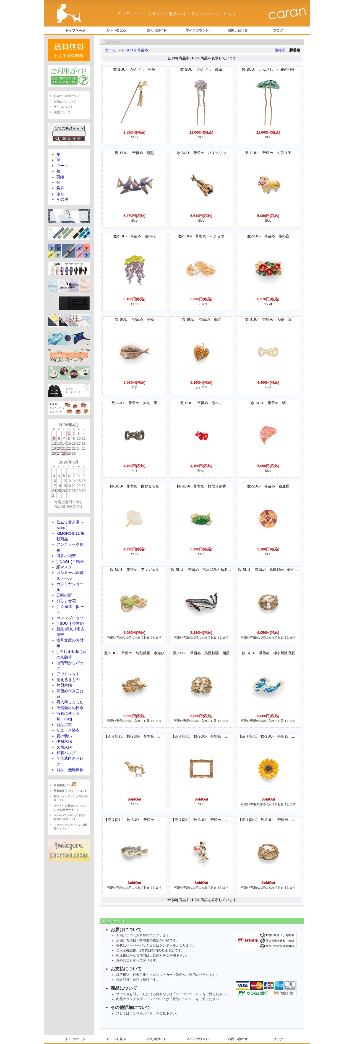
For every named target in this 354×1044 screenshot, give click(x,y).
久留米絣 (64, 747)
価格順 (280, 50)
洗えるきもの (68, 680)
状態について (182, 999)
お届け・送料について (67, 95)
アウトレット (68, 674)
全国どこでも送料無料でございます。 (144, 935)
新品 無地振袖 (70, 770)
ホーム (110, 50)
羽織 (60, 177)
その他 (62, 199)
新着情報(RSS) (65, 785)
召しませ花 (66, 601)
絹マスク (64, 567)
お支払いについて (65, 101)
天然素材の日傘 (70, 708)
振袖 (60, 194)
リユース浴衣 (68, 730)
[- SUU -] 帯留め (135, 50)
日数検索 (156, 955)
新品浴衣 (64, 725)
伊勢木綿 (64, 742)
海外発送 (122, 960)
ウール (62, 166)
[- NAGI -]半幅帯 (70, 562)
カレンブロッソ (70, 618)
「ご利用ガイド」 (142, 1013)
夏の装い (64, 736)
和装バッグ (66, 753)
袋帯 (60, 188)
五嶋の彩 (64, 595)
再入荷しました (70, 702)
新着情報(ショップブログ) (70, 790)
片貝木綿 (64, 685)
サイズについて (187, 994)
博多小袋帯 (66, 556)
